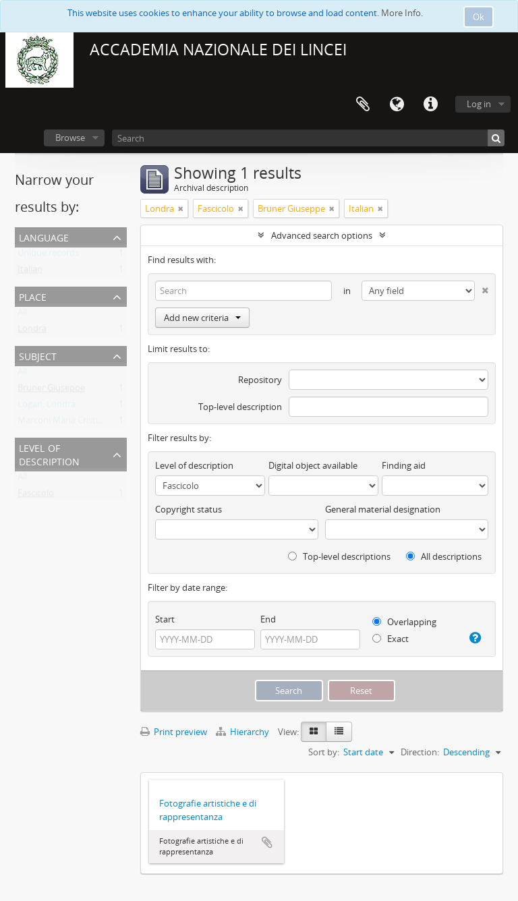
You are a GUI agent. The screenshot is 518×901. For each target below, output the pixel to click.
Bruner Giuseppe (51, 390)
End (268, 619)
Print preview (173, 732)
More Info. (402, 13)
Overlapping (404, 622)
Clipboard (363, 104)
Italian (30, 272)
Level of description (49, 453)
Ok (478, 17)
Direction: (420, 752)
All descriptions (444, 556)
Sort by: (323, 752)
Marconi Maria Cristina (63, 423)
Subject (38, 355)
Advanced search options (321, 235)
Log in (479, 104)
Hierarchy (243, 732)
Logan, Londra (47, 407)
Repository (260, 380)
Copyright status (188, 509)
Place (33, 296)
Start (165, 619)
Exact (390, 639)
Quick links (430, 104)
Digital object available (312, 465)
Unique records (48, 256)
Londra (32, 331)
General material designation (382, 509)
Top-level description (240, 407)
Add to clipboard (267, 842)
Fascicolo (36, 496)
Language (396, 104)
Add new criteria (202, 318)
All (22, 315)
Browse (70, 138)
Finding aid (404, 465)
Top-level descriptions (339, 556)
